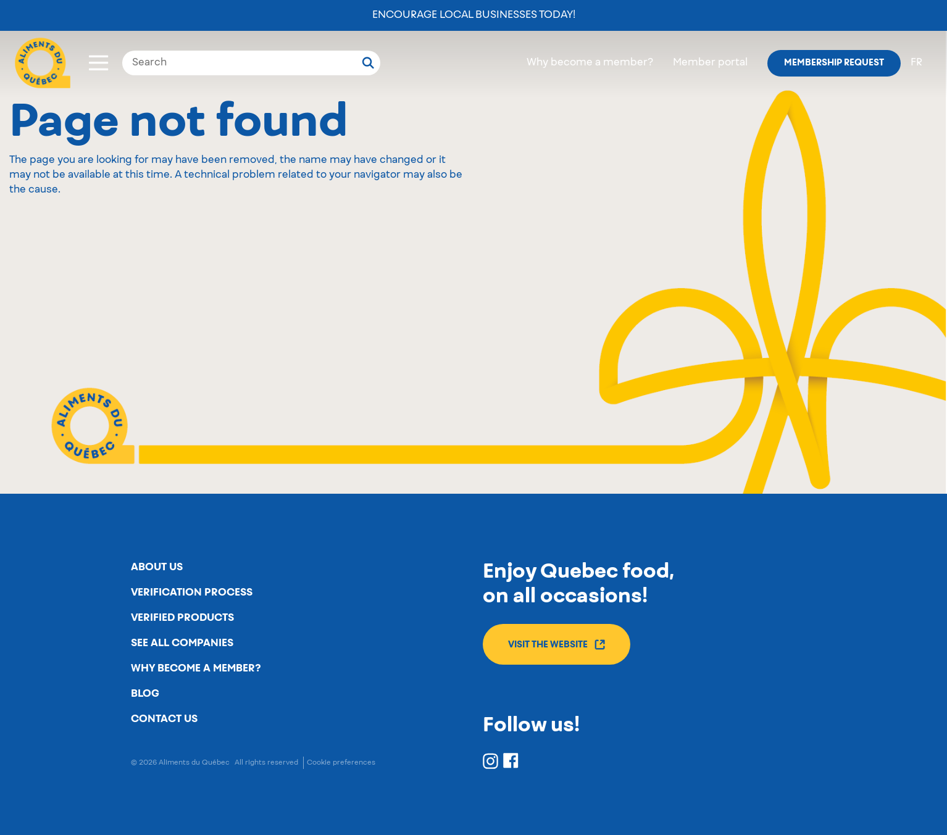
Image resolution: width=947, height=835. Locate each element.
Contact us (164, 719)
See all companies (182, 643)
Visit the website (556, 644)
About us (157, 567)
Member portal (710, 63)
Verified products (182, 618)
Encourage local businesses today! (473, 15)
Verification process (191, 592)
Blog (145, 694)
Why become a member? (590, 63)
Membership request (834, 63)
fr (916, 63)
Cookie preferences (341, 762)
